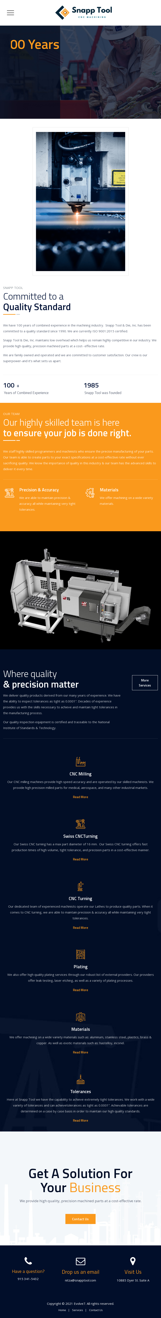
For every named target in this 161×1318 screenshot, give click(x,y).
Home (62, 1310)
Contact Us (80, 1218)
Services (77, 1310)
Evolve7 (79, 1303)
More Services (145, 683)
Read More (80, 797)
